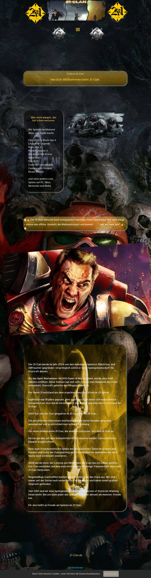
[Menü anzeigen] (78, 29)
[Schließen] (145, 238)
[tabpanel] (75, 81)
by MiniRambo (75, 567)
